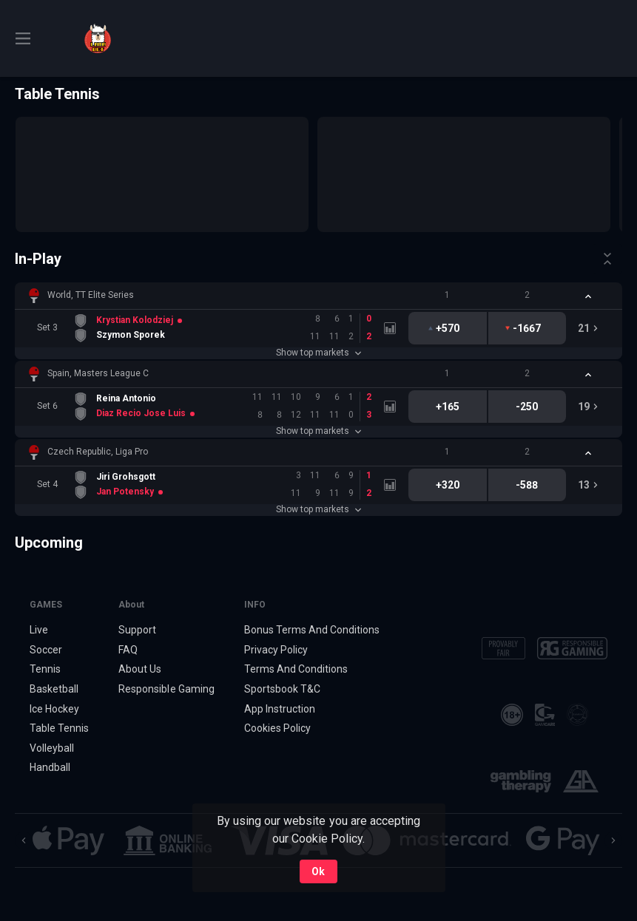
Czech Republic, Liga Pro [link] (97, 451)
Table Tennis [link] (59, 728)
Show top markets (318, 352)
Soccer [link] (46, 650)
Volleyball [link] (52, 748)
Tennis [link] (45, 669)
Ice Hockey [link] (54, 709)
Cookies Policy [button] (277, 728)
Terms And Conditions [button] (296, 669)
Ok (318, 871)
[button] (318, 295)
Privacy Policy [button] (276, 650)
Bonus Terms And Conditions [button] (312, 630)
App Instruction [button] (279, 709)
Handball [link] (50, 767)
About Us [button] (139, 669)
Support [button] (137, 630)
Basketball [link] (54, 689)
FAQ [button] (128, 650)
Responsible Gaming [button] (166, 689)
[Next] (613, 840)
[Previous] (24, 840)
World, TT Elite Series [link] (90, 295)
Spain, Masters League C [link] (98, 373)
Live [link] (39, 630)
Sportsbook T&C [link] (282, 689)
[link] (97, 38)
